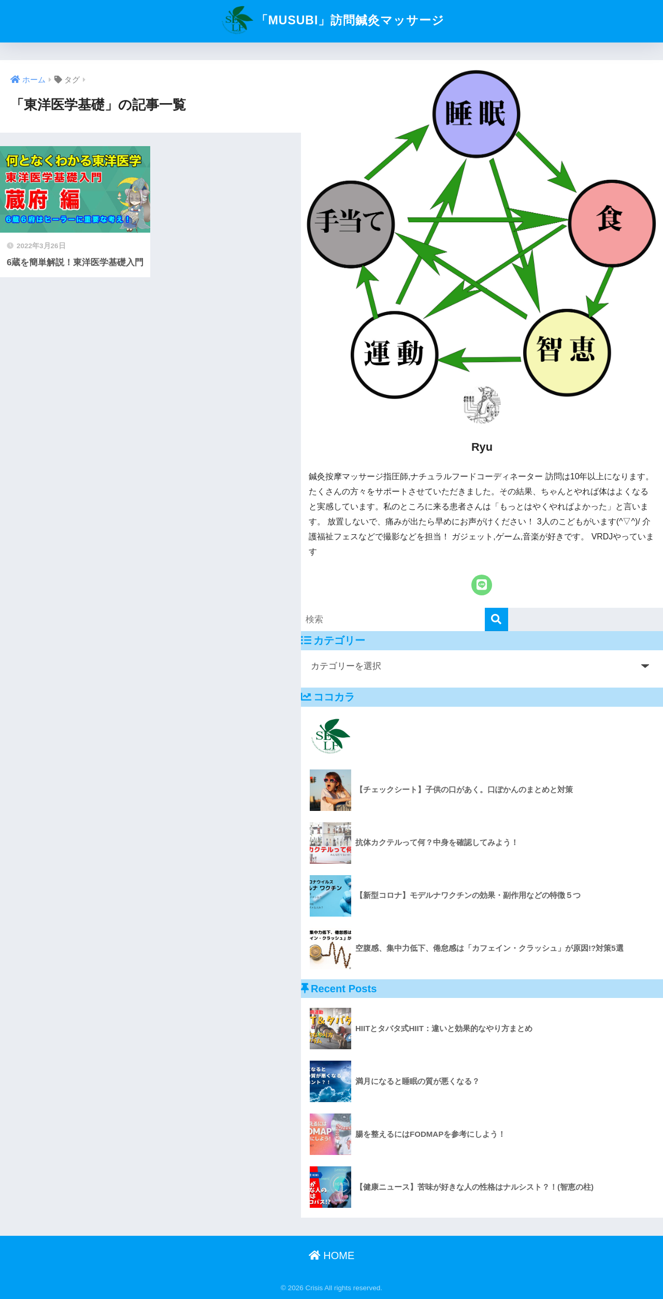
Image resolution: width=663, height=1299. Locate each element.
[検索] (496, 619)
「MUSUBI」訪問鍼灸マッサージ (332, 20)
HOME (332, 1255)
